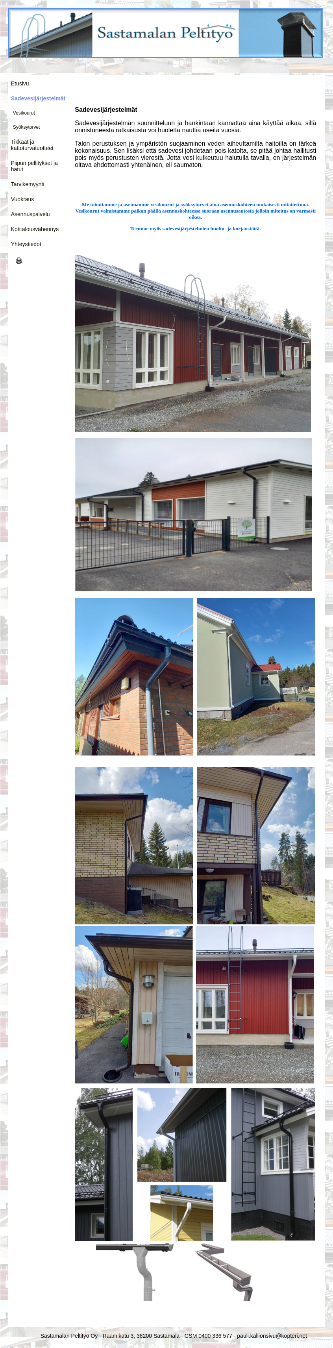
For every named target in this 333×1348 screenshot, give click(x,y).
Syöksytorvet (26, 127)
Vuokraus (22, 199)
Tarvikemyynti (27, 184)
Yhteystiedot (26, 244)
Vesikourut (24, 113)
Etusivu (20, 83)
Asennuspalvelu (30, 214)
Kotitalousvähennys (35, 229)
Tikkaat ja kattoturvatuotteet (32, 145)
